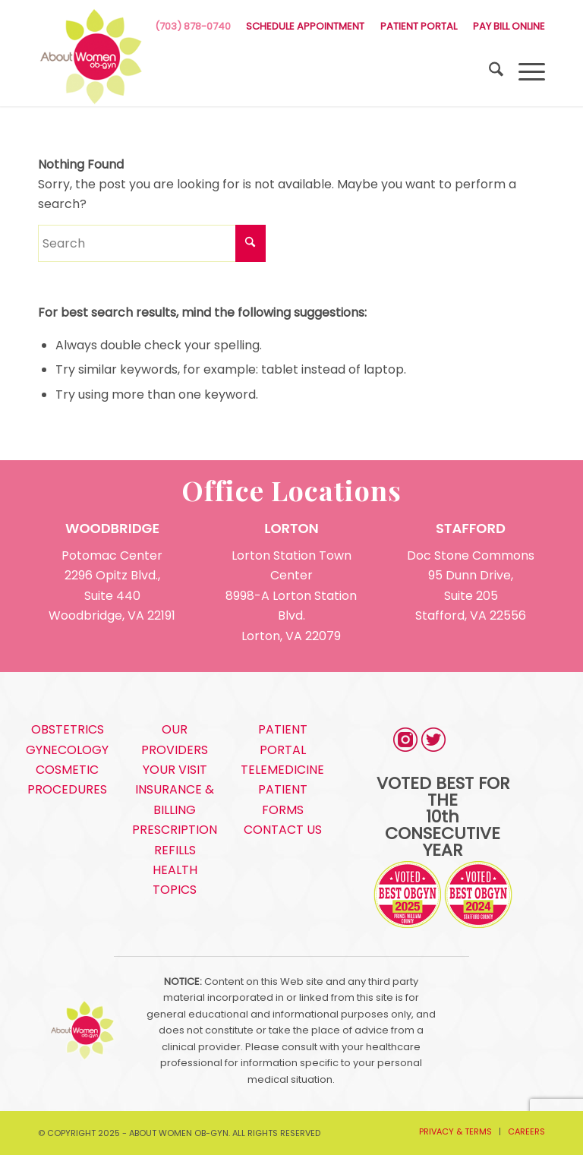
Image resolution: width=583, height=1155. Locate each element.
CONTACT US (283, 829)
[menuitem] (305, 26)
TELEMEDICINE (282, 769)
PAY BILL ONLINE (509, 26)
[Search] (488, 72)
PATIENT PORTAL (418, 26)
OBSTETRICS (67, 729)
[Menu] (524, 72)
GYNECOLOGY (67, 750)
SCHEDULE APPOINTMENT (305, 26)
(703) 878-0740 (193, 26)
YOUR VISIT (175, 769)
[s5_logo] (91, 57)
